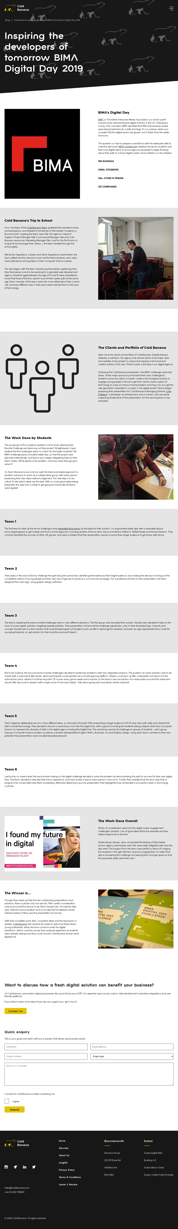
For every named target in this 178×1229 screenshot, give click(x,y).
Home (62, 1141)
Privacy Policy (67, 1170)
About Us (64, 1155)
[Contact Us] (16, 1011)
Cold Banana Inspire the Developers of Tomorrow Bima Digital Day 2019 (47, 20)
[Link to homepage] (17, 8)
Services (63, 1148)
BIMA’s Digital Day (128, 146)
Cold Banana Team (37, 227)
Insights (63, 1163)
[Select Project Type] (132, 1056)
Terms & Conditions (70, 1177)
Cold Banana (20, 924)
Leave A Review (68, 1184)
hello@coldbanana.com (17, 1188)
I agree (15, 1101)
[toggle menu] (171, 8)
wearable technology (69, 528)
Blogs (7, 20)
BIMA (100, 119)
